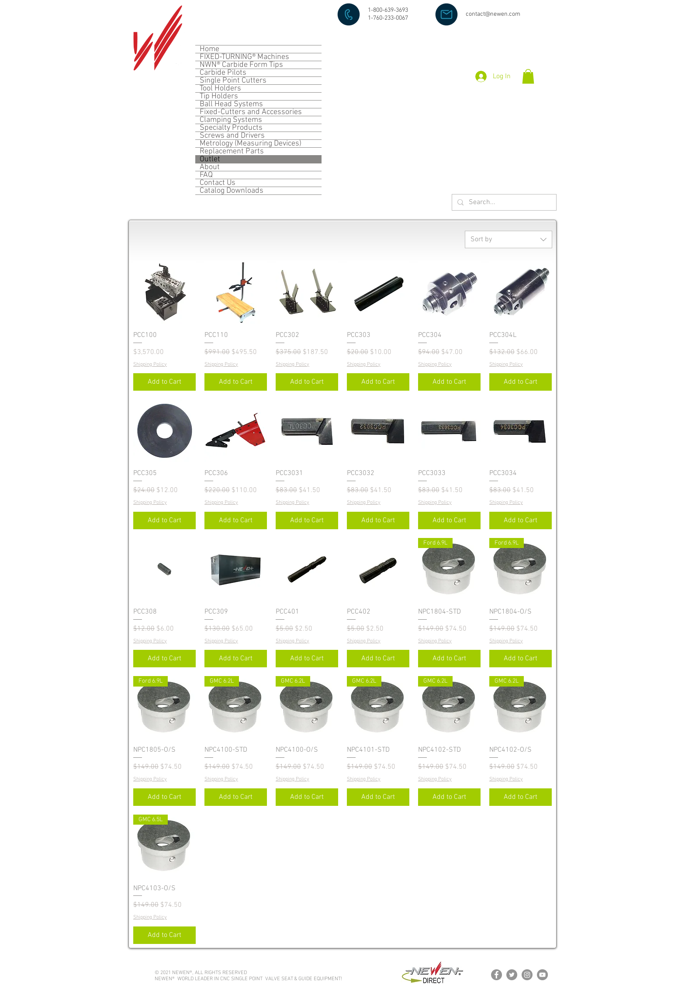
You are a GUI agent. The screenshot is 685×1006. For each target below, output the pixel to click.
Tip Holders (219, 96)
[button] (528, 76)
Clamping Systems (231, 120)
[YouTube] (542, 974)
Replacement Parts (232, 151)
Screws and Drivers (232, 135)
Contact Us (217, 183)
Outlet (210, 159)
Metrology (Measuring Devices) (250, 143)
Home (209, 49)
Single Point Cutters (233, 80)
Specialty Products (231, 128)
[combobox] (508, 239)
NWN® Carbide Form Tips (241, 65)
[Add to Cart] (164, 382)
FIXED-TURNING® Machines (244, 57)
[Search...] (503, 202)
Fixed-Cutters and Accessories (251, 112)
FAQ (206, 175)
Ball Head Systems (231, 104)
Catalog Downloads (231, 190)
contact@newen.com (493, 14)
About (210, 167)
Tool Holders (220, 88)
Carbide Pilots (223, 72)
